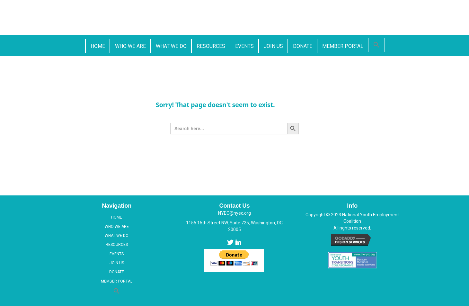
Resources (117, 244)
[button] (376, 45)
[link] (97, 46)
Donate (116, 272)
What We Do (116, 235)
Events (117, 254)
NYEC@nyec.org (234, 213)
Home (116, 217)
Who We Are (117, 226)
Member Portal (116, 281)
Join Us (117, 263)
